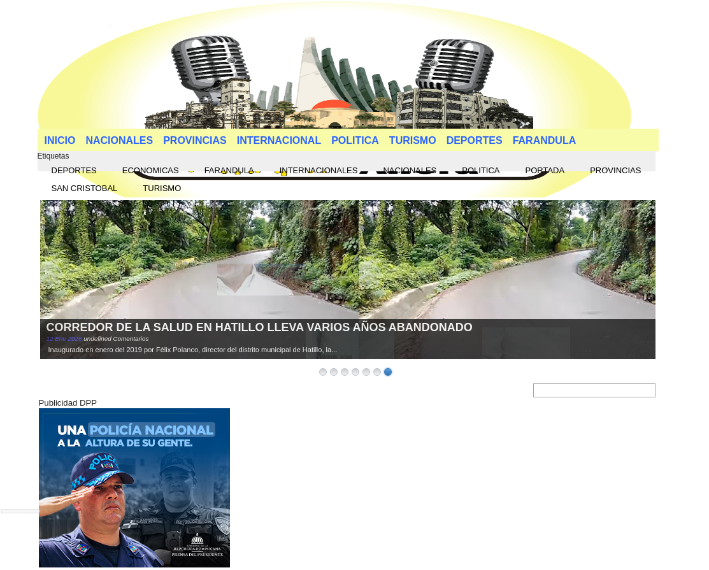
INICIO (60, 140)
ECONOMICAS (150, 170)
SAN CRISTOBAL (85, 188)
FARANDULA (545, 140)
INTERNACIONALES (319, 170)
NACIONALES (119, 140)
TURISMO (412, 140)
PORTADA (545, 170)
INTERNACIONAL (279, 140)
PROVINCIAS (195, 140)
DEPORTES (475, 140)
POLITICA (355, 140)
